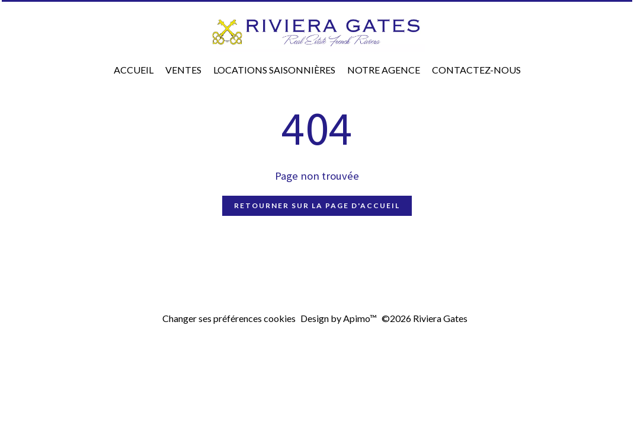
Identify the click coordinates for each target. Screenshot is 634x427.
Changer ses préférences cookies (229, 318)
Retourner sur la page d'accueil (317, 205)
